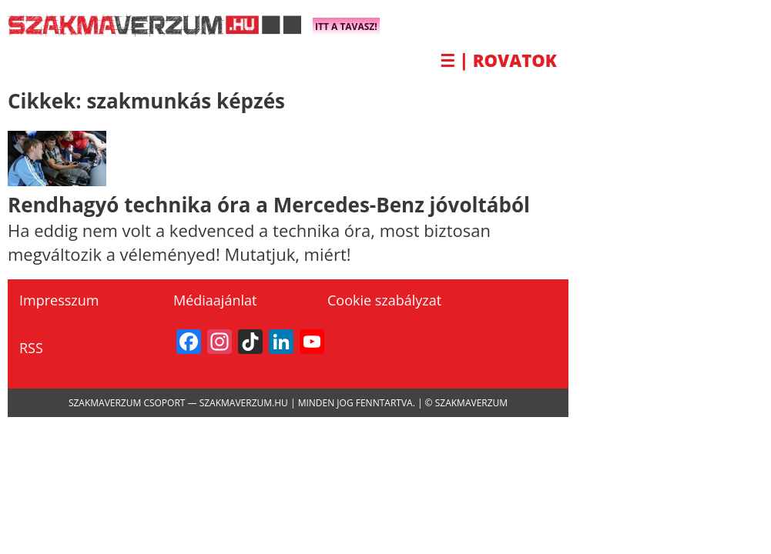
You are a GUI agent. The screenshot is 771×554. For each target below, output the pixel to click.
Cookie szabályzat (384, 300)
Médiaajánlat (214, 300)
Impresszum (59, 300)
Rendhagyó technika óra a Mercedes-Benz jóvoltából (269, 205)
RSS (31, 348)
